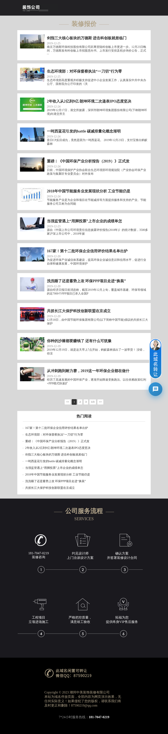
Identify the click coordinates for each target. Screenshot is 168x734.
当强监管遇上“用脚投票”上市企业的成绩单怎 (54, 467)
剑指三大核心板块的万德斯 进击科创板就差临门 (56, 454)
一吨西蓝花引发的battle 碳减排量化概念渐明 (53, 461)
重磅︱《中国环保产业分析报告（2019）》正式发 (57, 441)
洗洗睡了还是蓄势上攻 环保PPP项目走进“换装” (55, 481)
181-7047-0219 (99, 717)
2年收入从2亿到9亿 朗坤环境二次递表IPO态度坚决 (57, 447)
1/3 (92, 401)
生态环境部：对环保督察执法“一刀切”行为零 (54, 434)
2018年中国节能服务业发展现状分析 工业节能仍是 (57, 474)
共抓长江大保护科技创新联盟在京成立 (50, 487)
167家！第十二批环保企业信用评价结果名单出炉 (56, 428)
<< (67, 401)
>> (100, 401)
